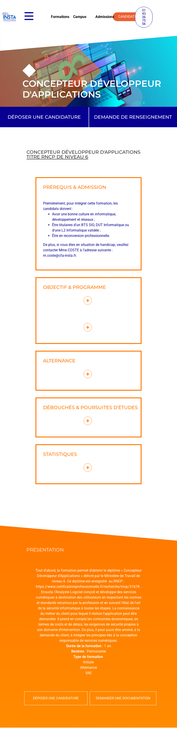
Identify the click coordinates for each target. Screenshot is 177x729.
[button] (144, 17)
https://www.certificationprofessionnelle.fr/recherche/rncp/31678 (88, 586)
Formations (60, 17)
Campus (79, 17)
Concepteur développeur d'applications (83, 154)
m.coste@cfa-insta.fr (59, 255)
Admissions (104, 17)
